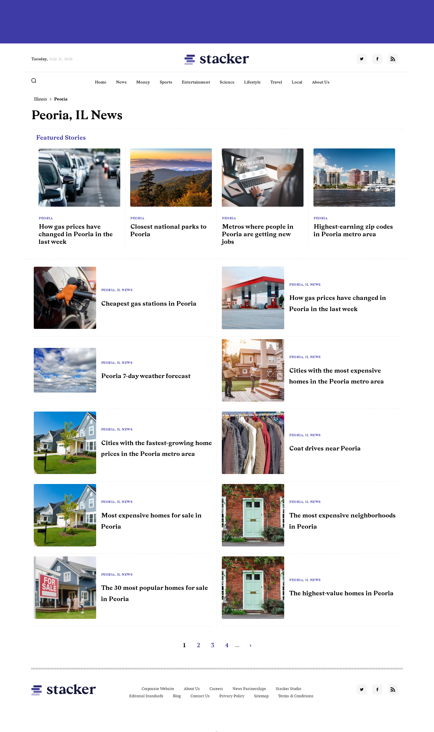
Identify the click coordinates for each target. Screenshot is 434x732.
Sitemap (261, 696)
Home (100, 82)
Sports (166, 82)
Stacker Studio (288, 688)
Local (297, 82)
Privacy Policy (231, 696)
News (121, 82)
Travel (276, 82)
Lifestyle (252, 82)
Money (143, 82)
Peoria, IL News (117, 290)
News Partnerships (249, 688)
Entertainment (196, 82)
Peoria (46, 218)
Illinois (40, 99)
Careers (216, 688)
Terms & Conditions (295, 696)
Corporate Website (158, 688)
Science (227, 82)
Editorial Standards (146, 696)
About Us (320, 82)
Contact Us (200, 696)
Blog (177, 696)
